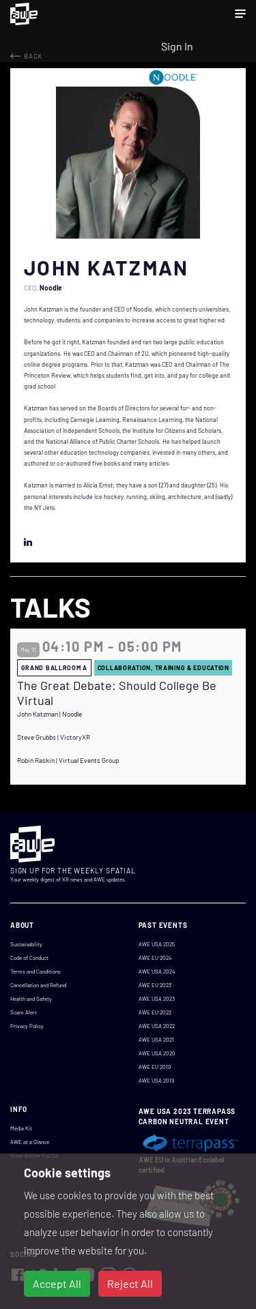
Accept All (57, 1283)
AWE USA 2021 (156, 1039)
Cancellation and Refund (38, 985)
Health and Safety (31, 998)
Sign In (177, 46)
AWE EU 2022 (155, 1012)
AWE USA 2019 (156, 1080)
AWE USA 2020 (157, 1053)
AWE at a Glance (29, 1142)
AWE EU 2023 (155, 985)
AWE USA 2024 (157, 971)
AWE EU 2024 (155, 957)
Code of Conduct (29, 957)
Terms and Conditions (35, 971)
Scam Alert (23, 1012)
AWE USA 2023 (157, 998)
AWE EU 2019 (155, 1067)
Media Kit (21, 1128)
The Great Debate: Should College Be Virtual (116, 693)
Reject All (130, 1283)
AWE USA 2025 (157, 944)
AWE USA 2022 (157, 1026)
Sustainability (26, 944)
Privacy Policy (27, 1026)
